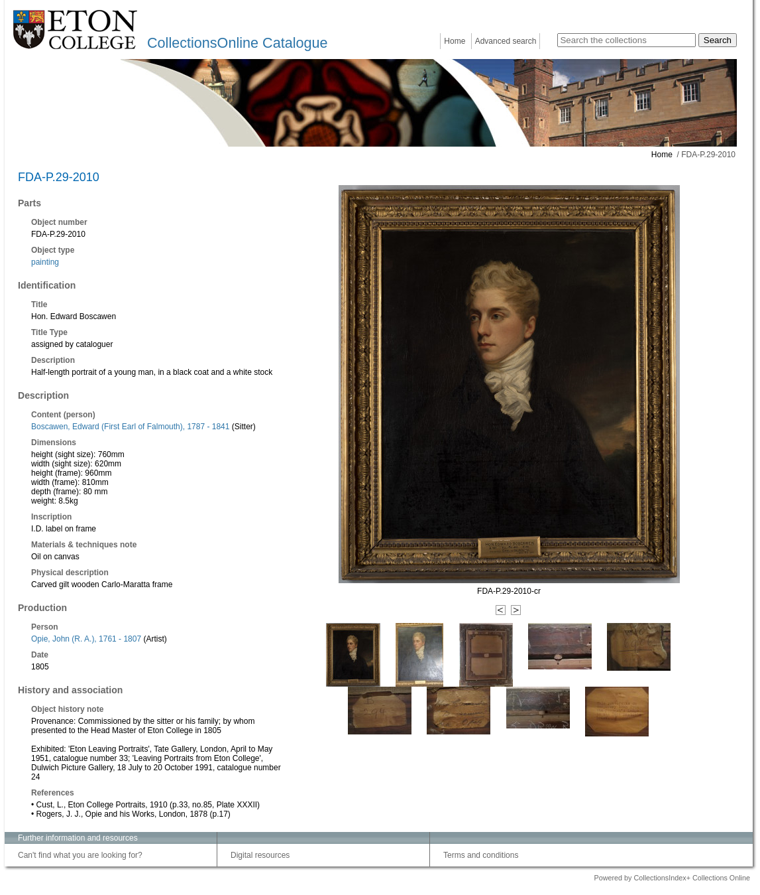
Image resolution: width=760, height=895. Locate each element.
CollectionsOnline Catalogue (237, 42)
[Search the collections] (626, 40)
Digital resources (260, 855)
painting (45, 262)
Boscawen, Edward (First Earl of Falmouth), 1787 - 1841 (130, 426)
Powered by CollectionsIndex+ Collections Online (672, 878)
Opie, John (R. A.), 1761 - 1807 (86, 639)
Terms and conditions (480, 855)
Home (454, 41)
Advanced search (506, 41)
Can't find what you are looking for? (80, 855)
